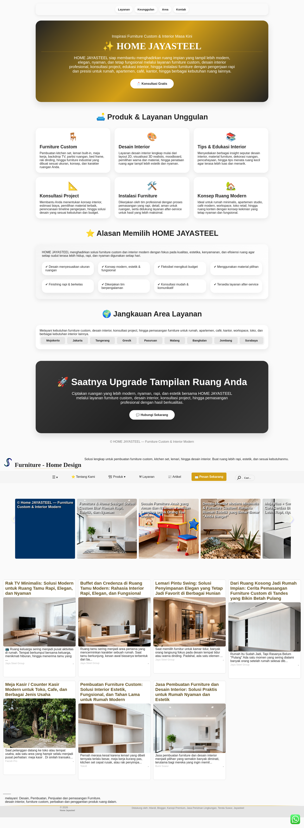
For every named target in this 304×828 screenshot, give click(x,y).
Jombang (225, 350)
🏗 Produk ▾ (116, 487)
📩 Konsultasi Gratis (152, 84)
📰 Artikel (174, 487)
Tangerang (103, 350)
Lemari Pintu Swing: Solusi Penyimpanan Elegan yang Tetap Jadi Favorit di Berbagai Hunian (189, 598)
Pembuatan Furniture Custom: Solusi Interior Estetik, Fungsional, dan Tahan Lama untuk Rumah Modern (111, 703)
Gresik (127, 350)
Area (166, 9)
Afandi (152, 818)
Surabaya (250, 350)
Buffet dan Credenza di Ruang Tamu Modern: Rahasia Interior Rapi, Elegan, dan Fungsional (112, 598)
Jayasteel (239, 818)
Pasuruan (150, 350)
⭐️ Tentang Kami (83, 487)
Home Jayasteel (67, 821)
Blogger (161, 818)
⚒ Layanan (147, 487)
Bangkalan (199, 350)
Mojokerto (54, 350)
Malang (174, 350)
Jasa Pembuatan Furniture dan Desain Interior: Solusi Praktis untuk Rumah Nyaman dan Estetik (187, 703)
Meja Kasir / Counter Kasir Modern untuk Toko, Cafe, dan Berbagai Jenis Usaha (36, 700)
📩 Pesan (209, 487)
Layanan (121, 9)
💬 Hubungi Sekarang (152, 425)
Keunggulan (145, 9)
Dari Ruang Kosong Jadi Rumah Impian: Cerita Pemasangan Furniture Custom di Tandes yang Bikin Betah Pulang (263, 601)
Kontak (184, 9)
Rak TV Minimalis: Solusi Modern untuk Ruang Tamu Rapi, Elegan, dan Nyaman (39, 598)
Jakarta (78, 350)
